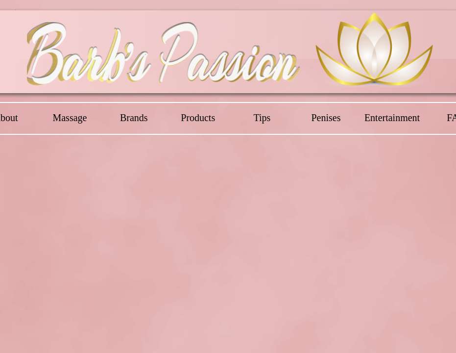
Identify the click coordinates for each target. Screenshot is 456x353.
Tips (261, 117)
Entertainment (392, 117)
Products (198, 117)
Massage (69, 117)
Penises (325, 117)
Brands (134, 117)
